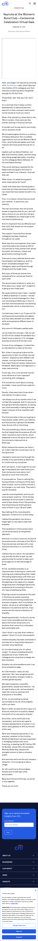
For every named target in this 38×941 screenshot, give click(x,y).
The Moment (11, 85)
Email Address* (9, 821)
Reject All (19, 931)
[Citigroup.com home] (19, 847)
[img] (30, 3)
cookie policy (14, 903)
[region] (19, 914)
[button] (19, 855)
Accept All (19, 937)
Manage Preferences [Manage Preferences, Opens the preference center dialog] (19, 925)
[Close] (35, 890)
